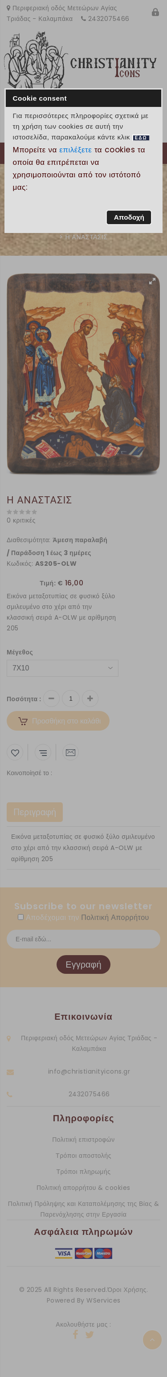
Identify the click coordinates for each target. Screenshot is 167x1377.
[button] (128, 217)
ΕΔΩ (141, 137)
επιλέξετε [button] (75, 149)
